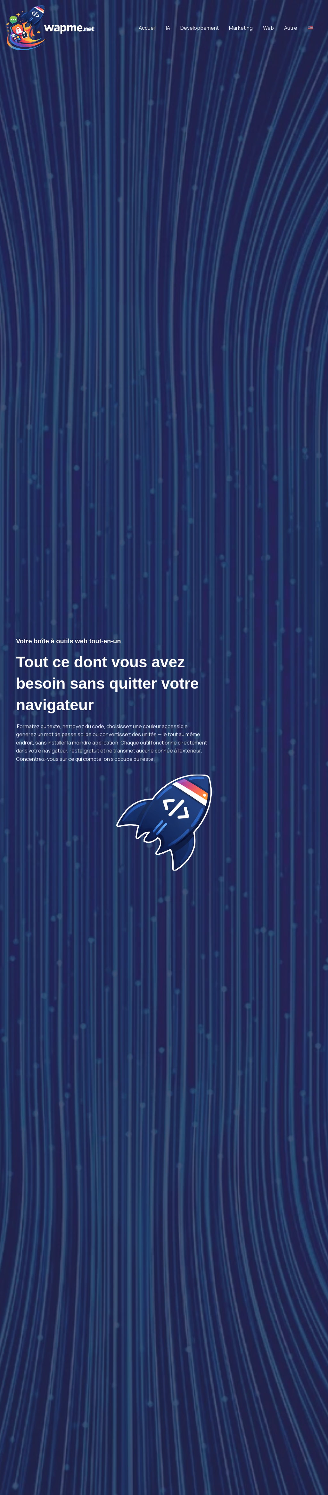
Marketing (241, 27)
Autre (290, 27)
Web (268, 27)
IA (168, 27)
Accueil (147, 27)
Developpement (199, 27)
